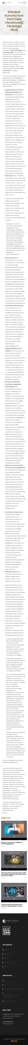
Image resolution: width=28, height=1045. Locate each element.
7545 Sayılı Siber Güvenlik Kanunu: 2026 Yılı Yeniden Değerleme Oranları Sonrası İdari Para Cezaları (13, 874)
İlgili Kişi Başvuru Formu (10, 1001)
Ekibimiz (5, 958)
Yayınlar (5, 980)
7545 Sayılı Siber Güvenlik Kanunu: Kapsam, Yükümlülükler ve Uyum (12, 905)
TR (19, 2)
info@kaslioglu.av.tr (8, 1024)
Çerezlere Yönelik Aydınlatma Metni (13, 989)
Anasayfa (6, 950)
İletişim (5, 966)
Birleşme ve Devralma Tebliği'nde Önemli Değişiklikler (11, 843)
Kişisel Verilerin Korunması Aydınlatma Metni (10, 996)
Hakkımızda (6, 954)
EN (22, 2)
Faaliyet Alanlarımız (9, 962)
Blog (4, 985)
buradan (5, 762)
